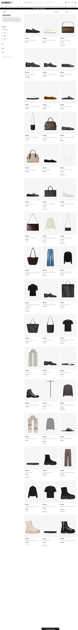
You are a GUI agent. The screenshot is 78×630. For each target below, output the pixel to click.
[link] (33, 40)
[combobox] (40, 2)
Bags (5, 36)
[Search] (24, 2)
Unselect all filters (7, 56)
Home (5, 11)
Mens (4, 39)
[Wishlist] (72, 2)
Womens (5, 29)
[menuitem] (2, 6)
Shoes (5, 33)
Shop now (43, 8)
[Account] (69, 2)
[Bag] (75, 2)
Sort (68, 12)
